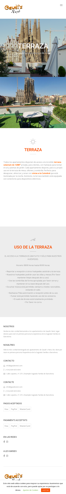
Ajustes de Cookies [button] (30, 490)
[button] (2, 102)
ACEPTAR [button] (45, 490)
